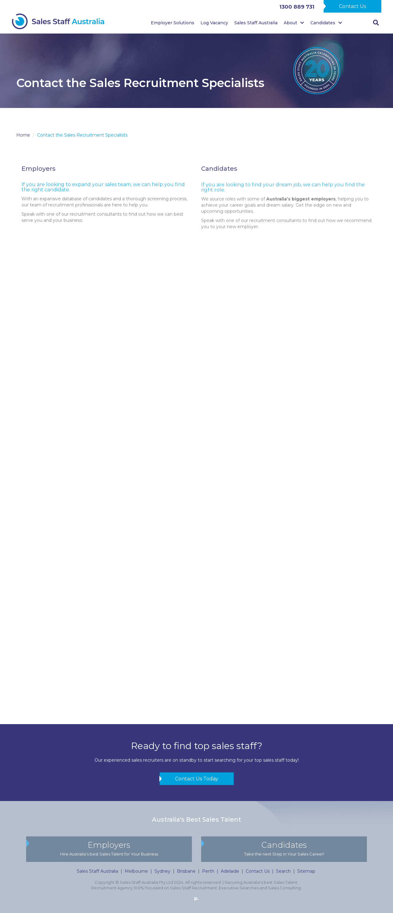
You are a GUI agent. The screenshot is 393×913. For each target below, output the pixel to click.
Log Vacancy (214, 23)
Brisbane (186, 871)
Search (283, 871)
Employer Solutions (172, 23)
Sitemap (306, 871)
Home (23, 135)
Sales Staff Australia (256, 23)
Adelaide (230, 871)
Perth (208, 871)
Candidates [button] (326, 23)
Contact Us (352, 6)
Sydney (162, 871)
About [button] (294, 23)
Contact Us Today (196, 779)
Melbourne (136, 871)
